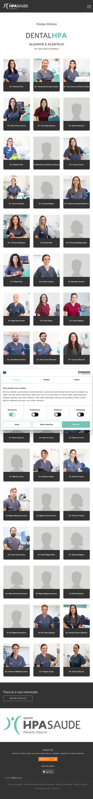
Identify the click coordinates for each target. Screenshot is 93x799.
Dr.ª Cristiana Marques (16, 243)
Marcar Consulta (18, 698)
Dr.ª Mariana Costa (76, 438)
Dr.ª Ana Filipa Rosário (46, 126)
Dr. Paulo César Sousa (16, 555)
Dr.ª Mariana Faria (16, 477)
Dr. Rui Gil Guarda (77, 594)
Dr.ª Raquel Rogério (76, 555)
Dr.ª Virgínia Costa (46, 672)
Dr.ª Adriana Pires (16, 87)
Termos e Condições (15, 784)
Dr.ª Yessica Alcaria (76, 672)
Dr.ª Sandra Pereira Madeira (76, 633)
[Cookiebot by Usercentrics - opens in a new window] (79, 373)
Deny (17, 424)
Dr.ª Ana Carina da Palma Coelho (76, 87)
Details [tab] (47, 380)
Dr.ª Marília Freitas (76, 477)
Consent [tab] (16, 380)
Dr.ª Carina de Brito (16, 204)
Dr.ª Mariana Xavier (46, 477)
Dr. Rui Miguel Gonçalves (16, 633)
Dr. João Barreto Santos (16, 360)
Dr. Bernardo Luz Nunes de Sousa (46, 165)
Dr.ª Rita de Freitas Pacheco (16, 594)
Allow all (76, 424)
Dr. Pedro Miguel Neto (46, 555)
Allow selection (46, 424)
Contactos (55, 789)
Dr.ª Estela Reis (46, 243)
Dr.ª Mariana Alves (46, 438)
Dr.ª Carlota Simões (46, 204)
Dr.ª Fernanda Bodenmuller (76, 243)
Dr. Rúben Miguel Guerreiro (46, 594)
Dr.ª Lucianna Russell (76, 360)
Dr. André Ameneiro (76, 126)
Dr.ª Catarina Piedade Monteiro (76, 204)
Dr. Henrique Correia (76, 282)
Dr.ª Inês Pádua (46, 321)
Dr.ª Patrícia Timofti (76, 516)
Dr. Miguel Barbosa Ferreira (16, 516)
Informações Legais (43, 789)
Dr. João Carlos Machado (46, 360)
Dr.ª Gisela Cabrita (46, 282)
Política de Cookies (80, 784)
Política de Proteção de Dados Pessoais (39, 784)
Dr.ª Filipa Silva (16, 282)
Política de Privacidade (64, 784)
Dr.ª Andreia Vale (16, 165)
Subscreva (44, 759)
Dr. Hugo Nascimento (16, 321)
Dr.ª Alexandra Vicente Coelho (46, 87)
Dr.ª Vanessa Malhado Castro (16, 672)
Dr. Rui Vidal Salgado (46, 633)
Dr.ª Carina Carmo (76, 165)
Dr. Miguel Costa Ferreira (46, 516)
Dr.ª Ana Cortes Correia (16, 126)
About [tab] (77, 380)
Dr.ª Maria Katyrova (16, 438)
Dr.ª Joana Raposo (76, 321)
